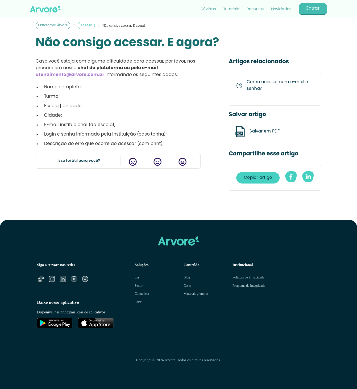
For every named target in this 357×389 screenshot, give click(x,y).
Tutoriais (231, 9)
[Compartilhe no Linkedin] (308, 176)
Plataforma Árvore (53, 25)
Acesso (86, 25)
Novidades (281, 9)
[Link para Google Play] (54, 323)
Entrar (313, 8)
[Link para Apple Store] (95, 323)
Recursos (255, 9)
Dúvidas (208, 9)
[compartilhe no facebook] (291, 176)
